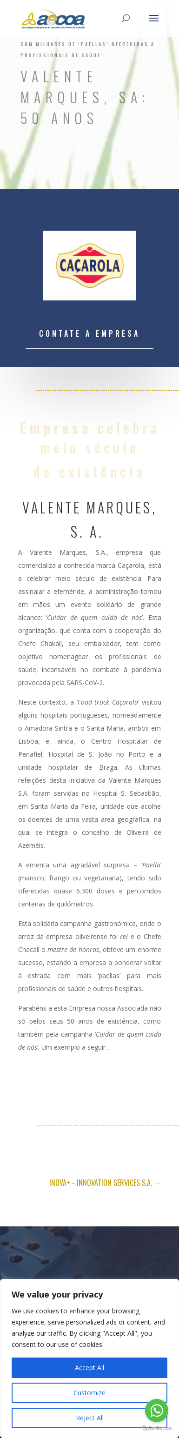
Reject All (90, 1417)
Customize (89, 1392)
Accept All (89, 1367)
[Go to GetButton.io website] (157, 1428)
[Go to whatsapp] (156, 1410)
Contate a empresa (89, 333)
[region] (89, 1358)
